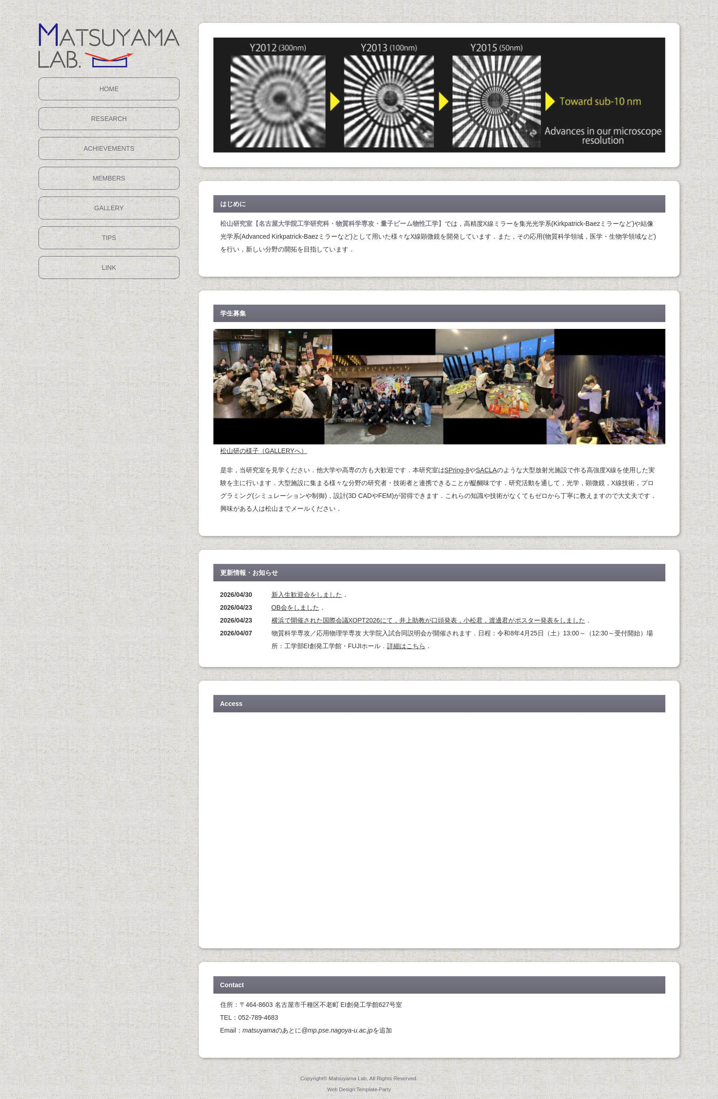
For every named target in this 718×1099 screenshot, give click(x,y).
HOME (109, 89)
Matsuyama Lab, (348, 1078)
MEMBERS (109, 178)
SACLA (486, 470)
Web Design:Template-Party (359, 1089)
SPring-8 (457, 470)
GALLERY (109, 208)
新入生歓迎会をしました (307, 594)
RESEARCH (109, 118)
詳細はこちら (406, 646)
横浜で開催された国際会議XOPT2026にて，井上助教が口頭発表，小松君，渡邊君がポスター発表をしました (428, 620)
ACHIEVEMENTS (109, 148)
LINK (109, 267)
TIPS (109, 237)
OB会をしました (295, 607)
